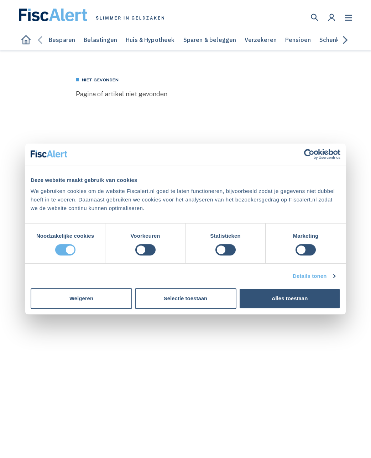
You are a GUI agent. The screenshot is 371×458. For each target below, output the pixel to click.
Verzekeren (261, 39)
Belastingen (100, 39)
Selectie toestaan (186, 298)
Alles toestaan (290, 298)
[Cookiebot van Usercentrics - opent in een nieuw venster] (309, 154)
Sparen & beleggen (209, 39)
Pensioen (298, 39)
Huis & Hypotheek (150, 39)
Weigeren (81, 298)
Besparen (62, 39)
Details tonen (309, 276)
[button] (314, 17)
